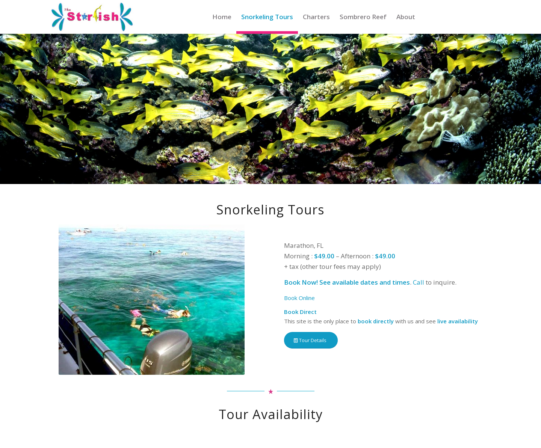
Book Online (299, 298)
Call (418, 282)
